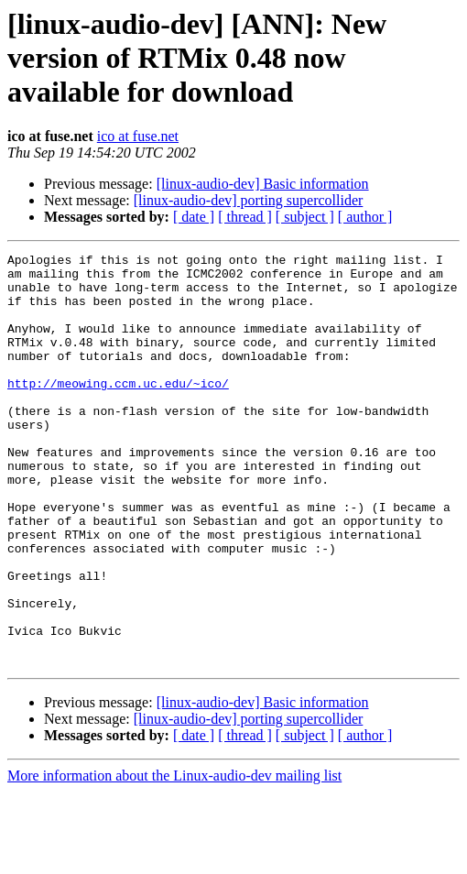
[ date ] (193, 216)
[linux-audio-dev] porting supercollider (249, 200)
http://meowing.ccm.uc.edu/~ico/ (118, 410)
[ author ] (365, 216)
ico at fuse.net (138, 136)
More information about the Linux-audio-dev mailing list (174, 858)
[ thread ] (245, 216)
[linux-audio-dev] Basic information (263, 183)
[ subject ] (305, 216)
